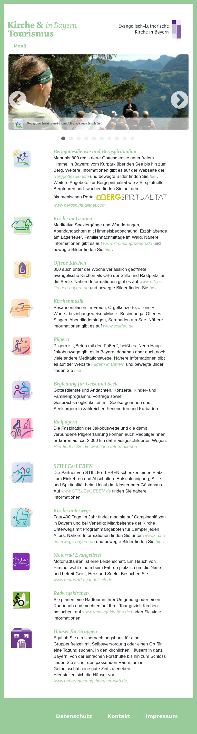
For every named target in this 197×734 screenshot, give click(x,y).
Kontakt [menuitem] (118, 716)
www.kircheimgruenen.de (127, 243)
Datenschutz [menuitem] (74, 716)
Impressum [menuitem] (162, 716)
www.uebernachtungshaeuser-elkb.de (90, 680)
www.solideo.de (118, 326)
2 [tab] (71, 139)
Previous (10, 92)
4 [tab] (87, 139)
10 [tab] (133, 139)
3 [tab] (79, 139)
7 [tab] (110, 139)
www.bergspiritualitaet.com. (80, 205)
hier (153, 176)
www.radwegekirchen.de (106, 611)
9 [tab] (125, 139)
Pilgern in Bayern (108, 364)
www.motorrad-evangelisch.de (83, 579)
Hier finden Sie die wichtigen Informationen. (96, 446)
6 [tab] (102, 139)
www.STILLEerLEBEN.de (86, 491)
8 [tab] (117, 139)
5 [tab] (94, 139)
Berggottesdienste (71, 176)
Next (171, 92)
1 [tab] (63, 139)
